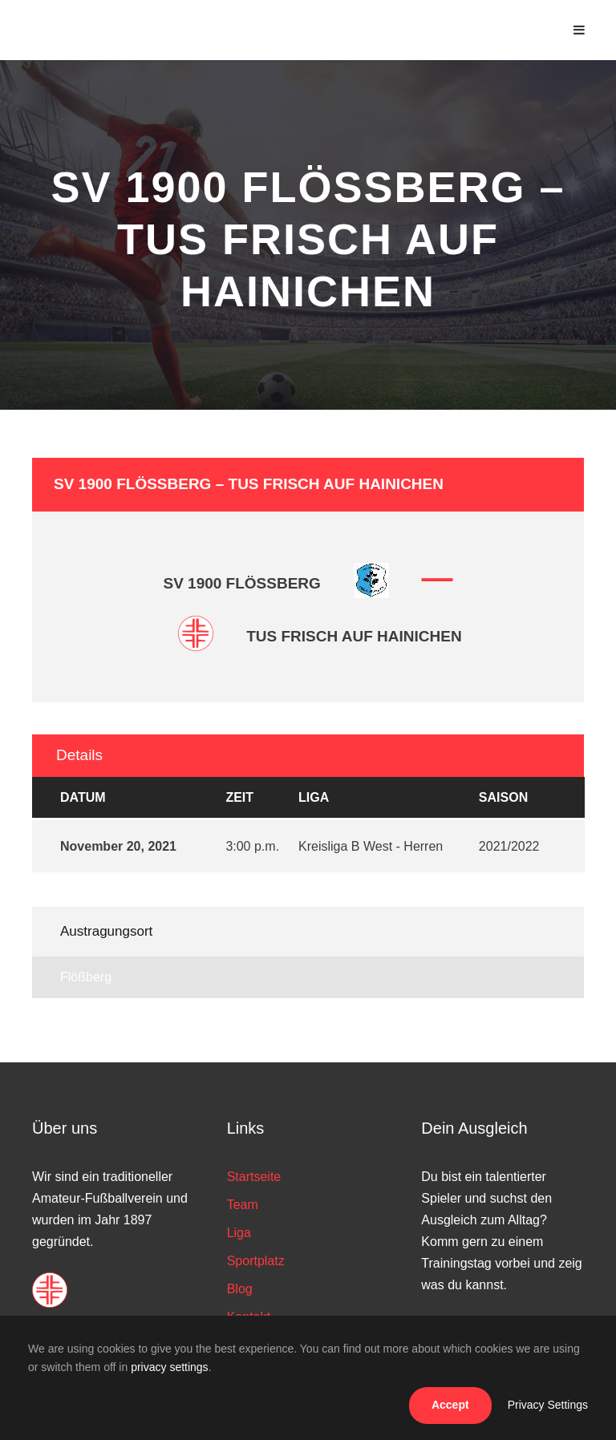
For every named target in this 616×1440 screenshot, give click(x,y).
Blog (240, 1289)
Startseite (254, 1176)
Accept (450, 1404)
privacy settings (169, 1367)
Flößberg (85, 977)
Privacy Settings (548, 1404)
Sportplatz (256, 1261)
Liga (239, 1233)
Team (242, 1204)
